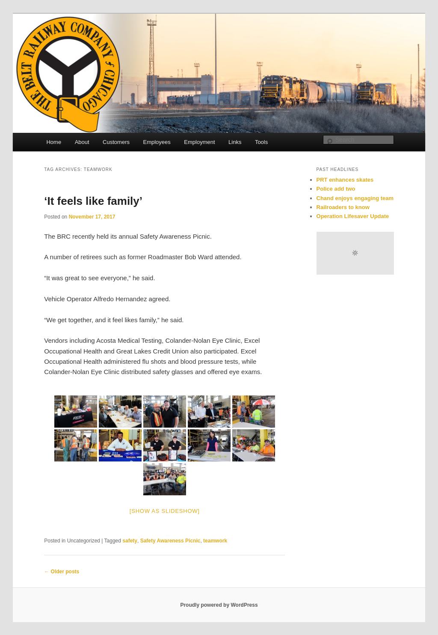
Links (234, 142)
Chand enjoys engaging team (355, 198)
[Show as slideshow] (165, 511)
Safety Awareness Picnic (170, 541)
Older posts (61, 572)
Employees (156, 142)
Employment (199, 142)
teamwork (215, 541)
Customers (116, 142)
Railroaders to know (343, 207)
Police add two (336, 189)
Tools (261, 142)
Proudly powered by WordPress (218, 605)
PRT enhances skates (345, 180)
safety (129, 541)
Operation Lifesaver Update (353, 216)
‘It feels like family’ (93, 201)
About (82, 142)
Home (53, 142)
